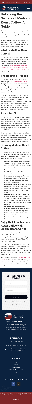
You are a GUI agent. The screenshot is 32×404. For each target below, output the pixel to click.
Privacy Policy (7, 394)
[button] (28, 8)
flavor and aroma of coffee (19, 82)
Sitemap (26, 394)
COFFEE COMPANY (13, 8)
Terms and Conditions (17, 394)
